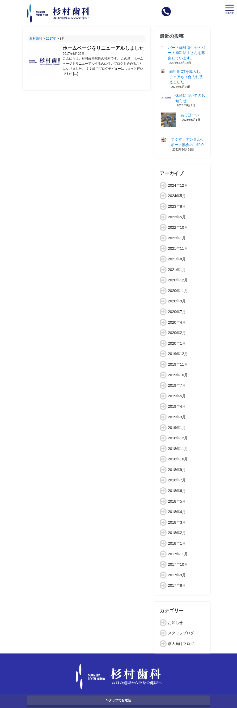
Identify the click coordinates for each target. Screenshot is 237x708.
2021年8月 (177, 259)
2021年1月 (177, 270)
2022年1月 (177, 238)
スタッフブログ (181, 633)
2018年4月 (177, 512)
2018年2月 (177, 533)
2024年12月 (178, 185)
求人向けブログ (181, 644)
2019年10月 (178, 375)
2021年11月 (178, 248)
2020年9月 (177, 301)
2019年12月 (178, 354)
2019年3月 (177, 417)
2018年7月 (177, 480)
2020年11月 (178, 291)
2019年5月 (177, 396)
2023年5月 (177, 217)
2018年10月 (178, 459)
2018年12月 (178, 438)
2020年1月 (177, 343)
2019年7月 (177, 385)
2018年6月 (177, 491)
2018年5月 (177, 501)
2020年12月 (178, 280)
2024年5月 (177, 196)
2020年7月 (177, 312)
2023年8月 (177, 206)
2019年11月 (178, 364)
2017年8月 (177, 585)
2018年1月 (177, 543)
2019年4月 (177, 406)
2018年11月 (178, 449)
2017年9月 (177, 575)
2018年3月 (177, 522)
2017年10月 (178, 564)
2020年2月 (177, 333)
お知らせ (175, 622)
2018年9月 (177, 470)
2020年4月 (177, 322)
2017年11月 (178, 554)
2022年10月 (178, 227)
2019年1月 (177, 428)
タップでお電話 (118, 700)
